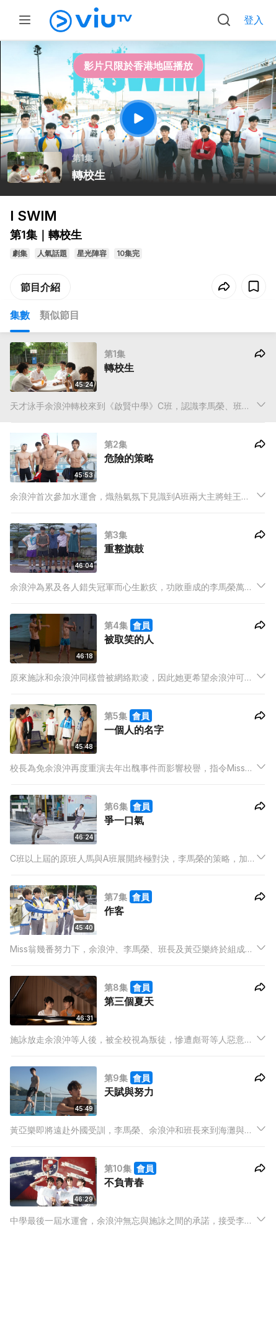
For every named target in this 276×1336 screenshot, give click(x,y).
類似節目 (59, 315)
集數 (20, 315)
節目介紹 (40, 287)
